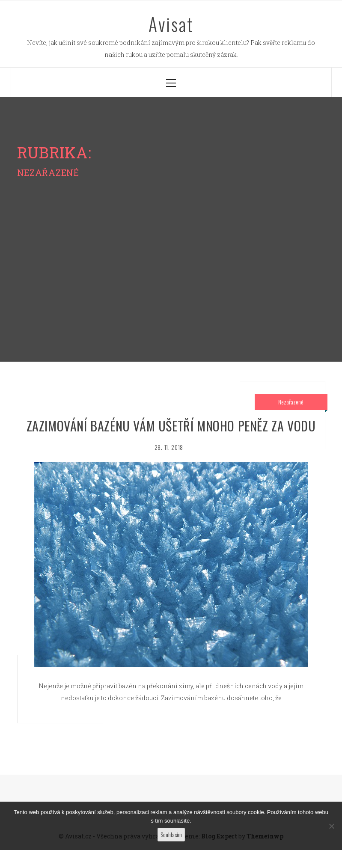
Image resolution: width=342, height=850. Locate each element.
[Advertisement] (171, 250)
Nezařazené (290, 401)
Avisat (171, 24)
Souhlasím (171, 834)
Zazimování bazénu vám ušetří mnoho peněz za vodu (171, 425)
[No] (331, 826)
